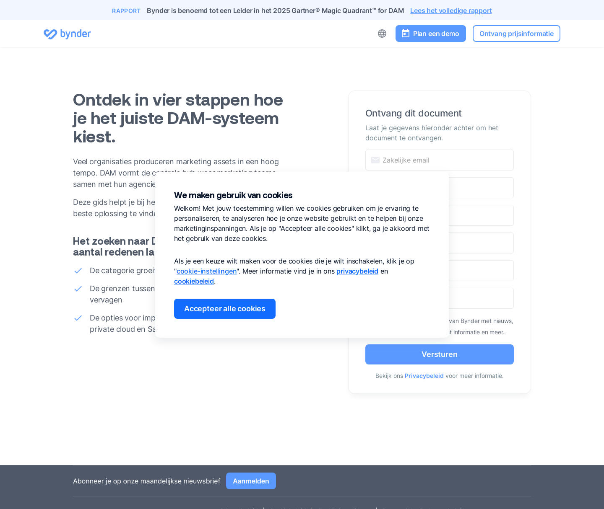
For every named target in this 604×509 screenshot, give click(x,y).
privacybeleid (357, 271)
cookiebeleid (194, 281)
